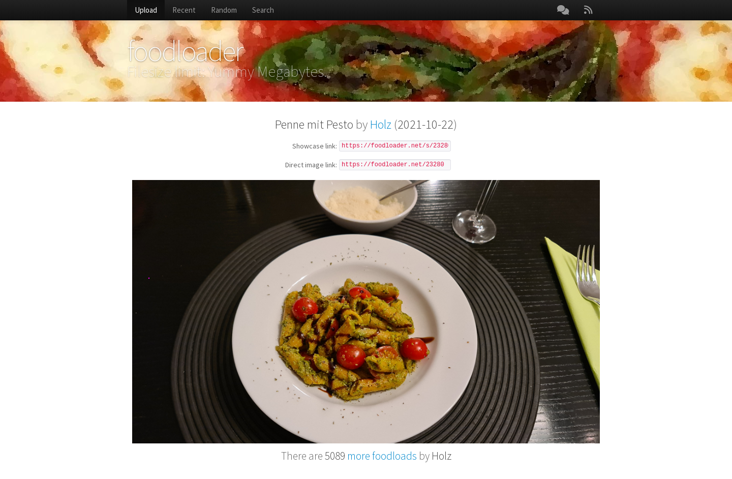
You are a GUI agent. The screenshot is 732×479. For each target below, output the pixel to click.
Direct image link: (311, 165)
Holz (380, 124)
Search (263, 10)
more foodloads (371, 456)
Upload (146, 10)
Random (224, 10)
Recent (184, 10)
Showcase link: (314, 146)
